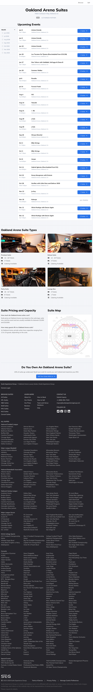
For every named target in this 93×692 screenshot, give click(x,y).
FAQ (38, 408)
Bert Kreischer (5, 588)
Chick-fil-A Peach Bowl (31, 545)
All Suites (4, 397)
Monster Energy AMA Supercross (53, 625)
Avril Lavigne (5, 577)
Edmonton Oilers (29, 497)
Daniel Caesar (5, 654)
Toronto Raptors (74, 478)
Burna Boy (4, 620)
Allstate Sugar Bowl (7, 540)
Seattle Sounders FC (75, 517)
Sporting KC (73, 519)
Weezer (71, 646)
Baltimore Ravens (7, 431)
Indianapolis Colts (30, 435)
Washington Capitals (76, 506)
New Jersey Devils (52, 493)
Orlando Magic (51, 482)
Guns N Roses (28, 600)
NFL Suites (4, 400)
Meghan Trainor (51, 613)
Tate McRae (72, 615)
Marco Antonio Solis (53, 603)
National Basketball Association (11, 469)
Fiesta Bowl (50, 542)
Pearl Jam (72, 562)
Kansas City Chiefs (30, 439)
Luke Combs (50, 590)
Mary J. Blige (50, 607)
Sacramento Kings (75, 474)
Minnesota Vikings (52, 431)
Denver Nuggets (6, 487)
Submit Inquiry (61, 397)
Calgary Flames (6, 500)
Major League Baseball (8, 448)
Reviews (27, 406)
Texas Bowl (72, 547)
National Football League (9, 424)
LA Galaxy (27, 523)
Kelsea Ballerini (51, 560)
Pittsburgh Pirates (52, 461)
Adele (3, 562)
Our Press (27, 403)
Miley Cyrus (50, 622)
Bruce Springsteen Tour (8, 613)
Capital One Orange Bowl (32, 542)
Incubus (26, 611)
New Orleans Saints (52, 435)
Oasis (48, 650)
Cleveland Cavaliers (7, 482)
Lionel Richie (50, 577)
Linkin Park (50, 575)
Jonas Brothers (28, 633)
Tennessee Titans (74, 433)
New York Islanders (52, 495)
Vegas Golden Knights (76, 504)
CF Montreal (5, 519)
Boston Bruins (5, 495)
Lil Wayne (49, 573)
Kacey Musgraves (29, 646)
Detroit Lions (28, 429)
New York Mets (51, 454)
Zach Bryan (72, 654)
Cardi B (3, 626)
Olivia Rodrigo (51, 654)
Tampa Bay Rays (74, 454)
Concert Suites (5, 414)
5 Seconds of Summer (8, 553)
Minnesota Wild (29, 504)
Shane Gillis (73, 600)
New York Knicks (51, 478)
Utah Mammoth (74, 500)
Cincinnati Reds (6, 465)
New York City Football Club (55, 517)
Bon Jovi (4, 605)
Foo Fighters (28, 592)
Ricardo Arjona (74, 579)
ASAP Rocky (5, 557)
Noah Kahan (50, 648)
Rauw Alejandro (74, 577)
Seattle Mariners (74, 450)
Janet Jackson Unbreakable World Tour (33, 623)
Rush (70, 590)
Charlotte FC (5, 521)
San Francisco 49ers (75, 426)
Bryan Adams (5, 618)
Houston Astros (29, 457)
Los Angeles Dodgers (31, 463)
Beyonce (4, 590)
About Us (27, 397)
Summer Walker (74, 611)
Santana (71, 596)
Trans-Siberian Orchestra (77, 637)
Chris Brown (5, 637)
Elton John (27, 583)
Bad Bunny (4, 581)
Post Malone (73, 575)
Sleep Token (73, 603)
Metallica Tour (51, 618)
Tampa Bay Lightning (76, 495)
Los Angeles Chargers (31, 444)
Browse (80, 3)
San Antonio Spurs (75, 476)
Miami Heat (27, 487)
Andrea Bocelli (6, 568)
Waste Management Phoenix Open (78, 662)
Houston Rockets (29, 476)
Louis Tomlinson (51, 581)
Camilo (3, 624)
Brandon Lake (5, 609)
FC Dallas (27, 517)
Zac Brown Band (74, 652)
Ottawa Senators (51, 500)
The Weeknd (73, 628)
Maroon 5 (49, 605)
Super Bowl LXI (74, 437)
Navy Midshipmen (52, 547)
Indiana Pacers (28, 478)
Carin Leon (4, 628)
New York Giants (51, 437)
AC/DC (3, 555)
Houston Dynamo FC (30, 519)
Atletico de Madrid (7, 661)
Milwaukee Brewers (52, 450)
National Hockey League (9, 491)
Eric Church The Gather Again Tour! (33, 589)
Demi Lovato (28, 560)
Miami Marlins (28, 465)
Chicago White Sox (7, 463)
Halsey (26, 603)
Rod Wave (72, 581)
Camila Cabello (6, 622)
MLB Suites (4, 406)
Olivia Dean (50, 652)
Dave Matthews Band (31, 555)
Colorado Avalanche (8, 506)
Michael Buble (51, 620)
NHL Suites (4, 409)
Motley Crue (50, 630)
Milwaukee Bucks (52, 472)
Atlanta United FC (7, 514)
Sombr (71, 605)
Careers (26, 409)
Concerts (4, 551)
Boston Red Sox (6, 459)
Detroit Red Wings (30, 495)
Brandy (3, 611)
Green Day (27, 598)
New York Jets (50, 439)
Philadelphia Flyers (52, 502)
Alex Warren (5, 566)
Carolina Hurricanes (7, 502)
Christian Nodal (6, 643)
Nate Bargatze (51, 637)
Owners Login (5, 388)
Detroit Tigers (28, 454)
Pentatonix (72, 564)
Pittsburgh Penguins (53, 504)
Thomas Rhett (73, 630)
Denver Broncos (29, 426)
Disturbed (27, 570)
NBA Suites (5, 403)
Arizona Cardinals (7, 426)
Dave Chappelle (29, 553)
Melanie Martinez (52, 615)
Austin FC (4, 517)
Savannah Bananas (30, 667)
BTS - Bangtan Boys (7, 579)
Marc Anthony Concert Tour (55, 600)
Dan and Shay (6, 652)
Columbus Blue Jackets (8, 508)
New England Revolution (54, 514)
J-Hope (26, 620)
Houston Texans (29, 433)
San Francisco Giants (53, 465)
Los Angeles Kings (30, 502)
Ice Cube (26, 609)
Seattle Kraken (51, 508)
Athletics (4, 452)
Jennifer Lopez (28, 628)
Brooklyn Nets (5, 476)
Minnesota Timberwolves (54, 474)
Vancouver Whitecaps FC (77, 525)
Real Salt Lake (51, 527)
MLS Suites (4, 411)
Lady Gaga (49, 566)
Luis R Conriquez (51, 585)
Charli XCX (4, 635)
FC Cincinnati (28, 514)
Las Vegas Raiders (30, 441)
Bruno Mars (5, 615)
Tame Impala (73, 613)
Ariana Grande (6, 570)
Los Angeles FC (29, 525)
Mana (48, 598)
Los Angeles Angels (30, 461)
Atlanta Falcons (6, 429)
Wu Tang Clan (73, 648)
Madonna (49, 594)
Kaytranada (50, 555)
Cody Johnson (5, 646)
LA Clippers (27, 480)
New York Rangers (52, 497)
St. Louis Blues (73, 493)
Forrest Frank (28, 594)
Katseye (26, 654)
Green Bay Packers (30, 431)
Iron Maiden (28, 613)
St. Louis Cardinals (75, 452)
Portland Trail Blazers (76, 472)
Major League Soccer (8, 512)
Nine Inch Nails (51, 646)
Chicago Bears (6, 437)
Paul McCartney (74, 555)
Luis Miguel (50, 583)
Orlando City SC (51, 521)
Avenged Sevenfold (7, 575)
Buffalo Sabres (6, 497)
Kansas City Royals (30, 459)
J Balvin (26, 615)
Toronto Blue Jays (74, 459)
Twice (71, 639)
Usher (71, 643)
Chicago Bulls (5, 480)
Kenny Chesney (51, 564)
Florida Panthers (29, 500)
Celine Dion (5, 633)
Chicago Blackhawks (8, 504)
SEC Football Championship (78, 542)
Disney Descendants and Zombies (32, 567)
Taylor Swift (73, 618)
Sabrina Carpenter (75, 592)
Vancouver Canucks (75, 502)
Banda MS (4, 583)
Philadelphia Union (52, 523)
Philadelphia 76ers (52, 484)
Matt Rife (49, 609)
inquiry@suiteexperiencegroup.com (68, 403)
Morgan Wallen (51, 628)
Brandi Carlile (5, 607)
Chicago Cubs (5, 461)
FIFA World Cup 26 (7, 663)
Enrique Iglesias (29, 585)
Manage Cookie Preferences (69, 680)
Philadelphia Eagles (52, 441)
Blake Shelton (5, 600)
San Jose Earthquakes (76, 514)
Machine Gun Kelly (52, 592)
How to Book (41, 397)
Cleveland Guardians (31, 450)
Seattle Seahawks (75, 429)
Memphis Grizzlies (30, 484)
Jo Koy (26, 630)
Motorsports (28, 663)
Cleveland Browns (7, 441)
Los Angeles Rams (52, 426)
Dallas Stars (28, 493)
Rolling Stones (73, 583)
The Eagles (72, 624)
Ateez (3, 573)
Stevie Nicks (73, 607)
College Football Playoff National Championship (54, 537)
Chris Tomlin (5, 641)
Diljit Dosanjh (28, 564)
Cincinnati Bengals (7, 439)
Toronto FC (72, 523)
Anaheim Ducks (6, 493)
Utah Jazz (72, 480)
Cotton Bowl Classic (52, 540)
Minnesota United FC (31, 527)
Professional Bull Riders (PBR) (34, 665)
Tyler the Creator (74, 641)
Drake (26, 577)
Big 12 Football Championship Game (34, 537)
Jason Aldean (28, 626)
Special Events (6, 658)
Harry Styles (28, 605)
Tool (70, 635)
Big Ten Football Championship (34, 540)
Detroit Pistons (28, 472)
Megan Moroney (51, 611)
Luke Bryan (50, 588)
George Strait (28, 596)
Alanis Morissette (6, 564)
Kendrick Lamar (51, 562)
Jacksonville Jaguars (30, 437)
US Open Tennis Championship (56, 667)
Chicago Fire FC (6, 523)
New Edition (50, 639)
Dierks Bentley (28, 562)
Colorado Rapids (6, 525)
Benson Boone (6, 585)
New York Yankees (52, 457)
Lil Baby (49, 570)
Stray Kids (72, 609)
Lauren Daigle (50, 568)
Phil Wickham (73, 566)
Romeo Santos (73, 585)
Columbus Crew (6, 527)
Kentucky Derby (29, 661)
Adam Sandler (6, 560)
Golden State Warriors (31, 474)
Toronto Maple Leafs (75, 497)
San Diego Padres (52, 463)
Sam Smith (72, 594)
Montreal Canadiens (30, 506)
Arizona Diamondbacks (9, 450)
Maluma (49, 596)
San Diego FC (50, 530)
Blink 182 (4, 603)
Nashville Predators (30, 508)
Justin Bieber (28, 639)
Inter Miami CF (28, 521)
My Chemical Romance (53, 635)
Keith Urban (50, 557)
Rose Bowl (72, 540)
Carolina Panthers (7, 435)
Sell (89, 3)
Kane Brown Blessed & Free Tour (33, 649)
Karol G (26, 652)
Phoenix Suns (50, 487)
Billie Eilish (4, 592)
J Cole (25, 618)
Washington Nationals (76, 461)
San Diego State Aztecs (76, 545)
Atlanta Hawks (6, 472)
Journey (26, 637)
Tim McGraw (73, 633)
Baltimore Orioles (7, 457)
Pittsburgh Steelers (52, 444)
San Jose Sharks (51, 506)
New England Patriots (53, 433)
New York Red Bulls (52, 519)
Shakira (71, 598)
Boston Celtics (5, 474)
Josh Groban (28, 635)
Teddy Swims (73, 620)
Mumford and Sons (52, 633)
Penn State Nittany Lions (77, 538)
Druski (26, 579)
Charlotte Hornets (7, 478)
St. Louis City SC (74, 521)
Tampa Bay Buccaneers (76, 431)
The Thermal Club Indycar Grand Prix (54, 664)
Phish (70, 568)
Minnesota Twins (51, 452)
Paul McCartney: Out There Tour (78, 559)
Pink (70, 570)
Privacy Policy (52, 680)
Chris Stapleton (6, 639)
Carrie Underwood (7, 630)
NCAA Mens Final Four (53, 545)
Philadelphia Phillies (53, 459)
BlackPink (4, 598)
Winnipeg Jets (73, 508)
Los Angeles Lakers (30, 482)
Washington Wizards (76, 482)
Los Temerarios (51, 579)
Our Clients (28, 400)
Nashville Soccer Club (31, 530)
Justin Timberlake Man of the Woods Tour (33, 642)
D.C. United (4, 530)
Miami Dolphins (51, 429)
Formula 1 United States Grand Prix (11, 666)
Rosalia (71, 588)
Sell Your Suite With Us (46, 376)
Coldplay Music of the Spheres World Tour (11, 649)
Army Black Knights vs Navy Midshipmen (10, 544)
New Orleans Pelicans (53, 476)
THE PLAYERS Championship (56, 661)
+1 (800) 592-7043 (63, 400)
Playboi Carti (73, 573)
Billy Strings (5, 596)
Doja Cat (26, 573)
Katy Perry (49, 553)
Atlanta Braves (6, 454)
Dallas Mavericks (6, 484)
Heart (25, 607)
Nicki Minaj (50, 643)
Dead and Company (30, 557)
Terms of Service (37, 680)
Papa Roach (73, 553)
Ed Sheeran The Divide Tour (33, 581)
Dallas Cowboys (6, 444)
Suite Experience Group (9, 384)
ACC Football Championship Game (10, 537)
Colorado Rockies (29, 452)
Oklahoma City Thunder (54, 480)
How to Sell (41, 400)
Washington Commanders (77, 435)
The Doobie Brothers (75, 622)
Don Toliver (27, 575)
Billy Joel (4, 594)
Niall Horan (50, 641)
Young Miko (73, 650)
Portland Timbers (52, 525)
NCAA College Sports (8, 534)
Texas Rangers (73, 457)
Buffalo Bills (5, 433)
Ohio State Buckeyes (75, 536)
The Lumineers (73, 626)
